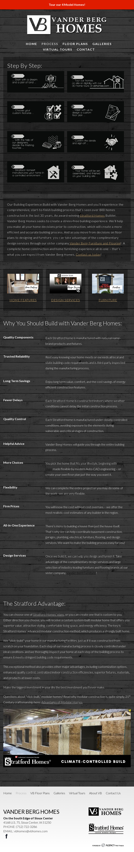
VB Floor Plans (40, 793)
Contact (86, 49)
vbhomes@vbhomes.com (31, 831)
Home (31, 44)
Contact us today (88, 254)
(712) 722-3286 (26, 826)
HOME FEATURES (23, 300)
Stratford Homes (92, 215)
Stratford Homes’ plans (48, 614)
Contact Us (113, 793)
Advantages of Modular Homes (61, 702)
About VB (95, 793)
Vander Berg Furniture (81, 573)
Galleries (102, 44)
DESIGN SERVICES (65, 300)
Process (50, 44)
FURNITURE (108, 300)
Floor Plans (75, 44)
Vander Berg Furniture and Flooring (95, 243)
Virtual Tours (57, 49)
